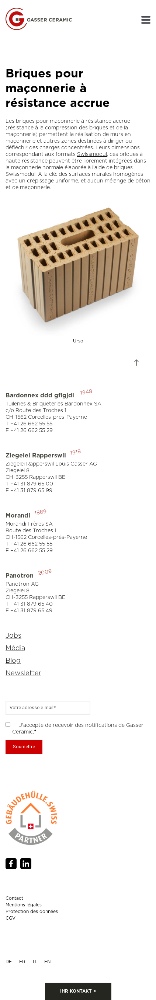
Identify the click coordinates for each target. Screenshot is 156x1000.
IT (35, 961)
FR (22, 961)
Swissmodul (92, 154)
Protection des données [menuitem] (32, 911)
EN (47, 961)
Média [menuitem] (15, 648)
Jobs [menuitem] (13, 636)
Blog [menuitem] (13, 661)
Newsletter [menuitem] (23, 673)
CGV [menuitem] (10, 918)
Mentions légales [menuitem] (24, 905)
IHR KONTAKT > (78, 991)
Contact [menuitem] (14, 898)
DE (9, 961)
